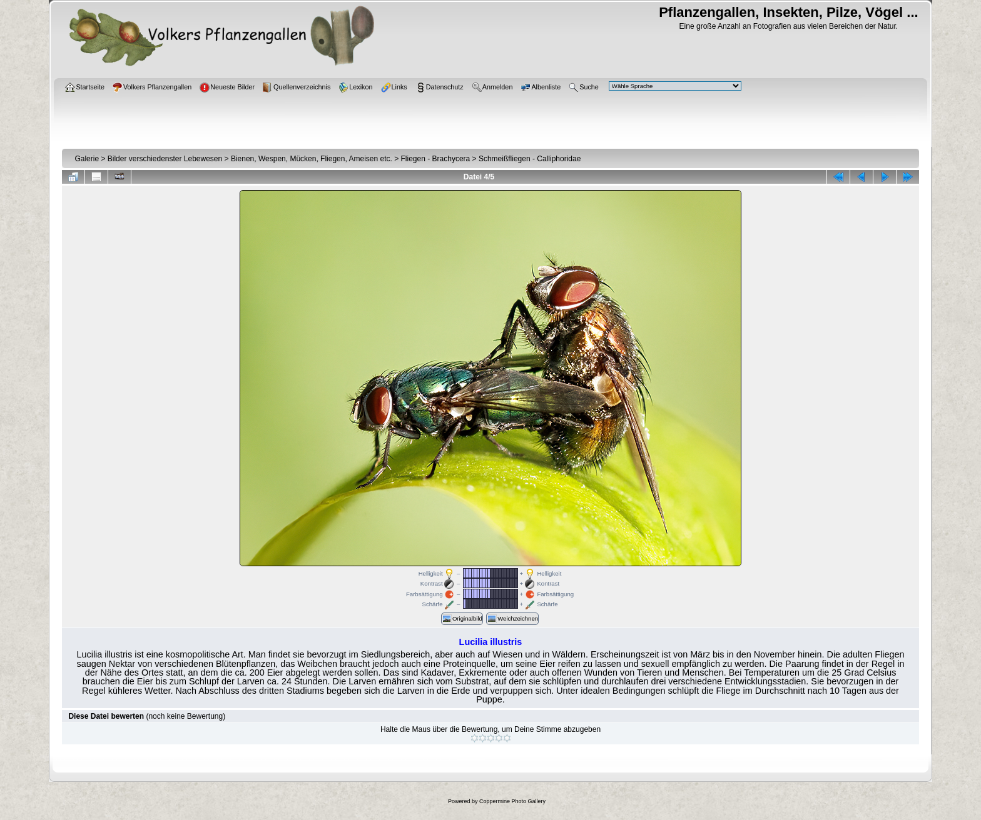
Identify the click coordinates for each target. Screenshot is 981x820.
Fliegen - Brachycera (435, 158)
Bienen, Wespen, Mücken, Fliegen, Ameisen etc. (311, 158)
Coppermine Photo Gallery (512, 801)
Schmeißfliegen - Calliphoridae (530, 158)
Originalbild (462, 619)
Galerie (86, 158)
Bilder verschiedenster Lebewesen (165, 158)
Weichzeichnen (512, 619)
